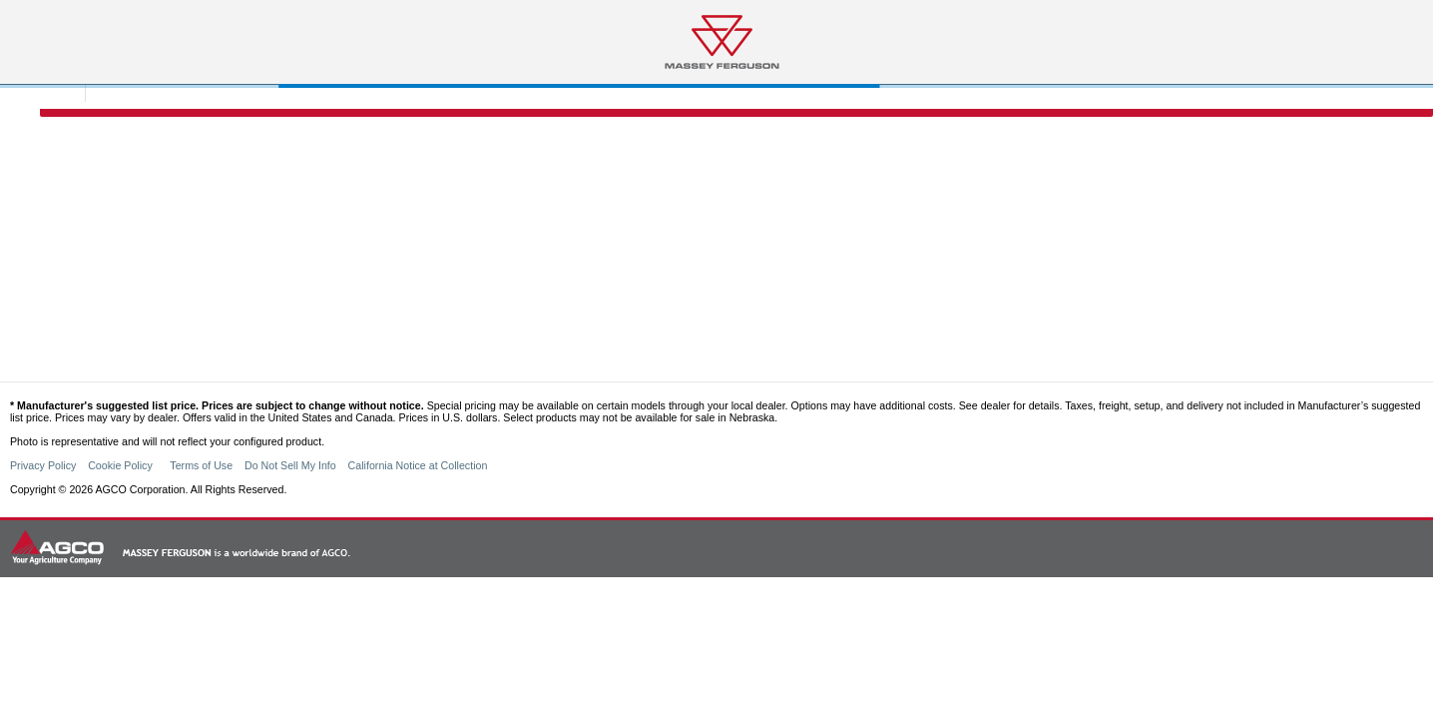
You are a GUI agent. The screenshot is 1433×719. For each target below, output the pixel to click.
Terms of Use (201, 465)
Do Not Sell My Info (290, 465)
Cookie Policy (122, 465)
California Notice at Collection (418, 465)
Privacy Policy (43, 465)
